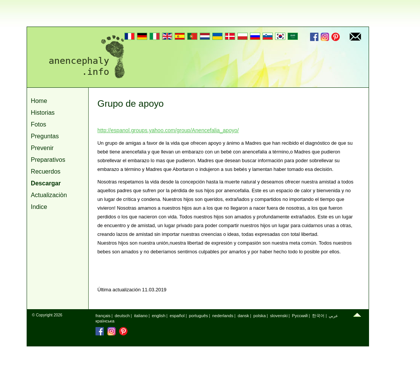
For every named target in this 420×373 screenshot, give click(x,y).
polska (259, 315)
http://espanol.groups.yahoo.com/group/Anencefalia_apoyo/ (168, 130)
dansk (243, 315)
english (158, 315)
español (177, 315)
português (198, 315)
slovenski (279, 315)
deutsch (122, 315)
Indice (39, 206)
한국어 (318, 315)
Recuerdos (45, 171)
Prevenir (42, 147)
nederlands (223, 315)
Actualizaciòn (49, 194)
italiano (141, 315)
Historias (43, 112)
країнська (105, 321)
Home (39, 100)
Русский (300, 315)
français (102, 315)
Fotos (38, 124)
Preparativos (48, 159)
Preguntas (45, 136)
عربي (333, 315)
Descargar (46, 183)
